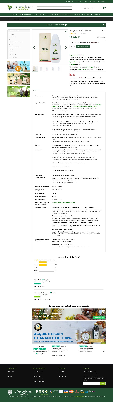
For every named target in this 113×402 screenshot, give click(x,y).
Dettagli (35, 90)
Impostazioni (11, 371)
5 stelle (35, 262)
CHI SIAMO (11, 34)
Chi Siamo (61, 371)
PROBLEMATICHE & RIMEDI (15, 42)
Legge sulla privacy (38, 376)
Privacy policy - (15, 398)
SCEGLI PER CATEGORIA (15, 47)
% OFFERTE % (12, 37)
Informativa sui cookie (38, 379)
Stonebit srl (36, 398)
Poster (41, 394)
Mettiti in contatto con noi (90, 371)
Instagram (93, 374)
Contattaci (92, 1)
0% (55, 267)
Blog (60, 379)
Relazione (45, 394)
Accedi (85, 1)
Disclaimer (25, 398)
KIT (9, 39)
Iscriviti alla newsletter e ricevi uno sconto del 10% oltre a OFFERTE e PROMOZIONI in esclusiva (94, 378)
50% (56, 262)
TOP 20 (10, 52)
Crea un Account (101, 1)
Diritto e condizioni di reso (39, 374)
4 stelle (35, 264)
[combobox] (54, 8)
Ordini (9, 374)
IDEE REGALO (12, 54)
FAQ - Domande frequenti (39, 381)
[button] (66, 33)
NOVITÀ (11, 49)
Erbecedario (77, 1)
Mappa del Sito (62, 374)
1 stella (35, 272)
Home (9, 19)
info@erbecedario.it (91, 8)
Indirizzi (10, 376)
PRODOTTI (11, 44)
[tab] (35, 90)
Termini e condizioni (38, 371)
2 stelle (35, 270)
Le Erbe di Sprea (62, 376)
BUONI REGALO (13, 57)
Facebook (98, 374)
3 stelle (35, 267)
